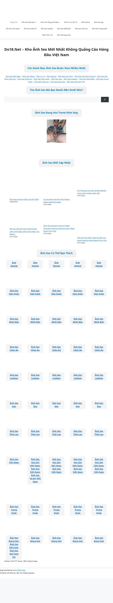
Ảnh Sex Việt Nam (29, 22)
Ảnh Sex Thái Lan (81, 28)
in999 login (21, 570)
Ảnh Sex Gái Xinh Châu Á (85, 76)
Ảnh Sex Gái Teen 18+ (76, 82)
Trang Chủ (13, 22)
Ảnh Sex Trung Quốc (99, 28)
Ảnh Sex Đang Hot (64, 35)
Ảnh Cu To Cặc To (70, 22)
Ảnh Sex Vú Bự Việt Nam (35, 478)
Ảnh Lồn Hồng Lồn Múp (50, 22)
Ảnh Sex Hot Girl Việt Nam (35, 462)
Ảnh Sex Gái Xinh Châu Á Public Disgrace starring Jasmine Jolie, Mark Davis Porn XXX (59, 228)
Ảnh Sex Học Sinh (65, 76)
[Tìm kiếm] (105, 99)
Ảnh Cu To (40, 76)
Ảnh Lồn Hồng (28, 76)
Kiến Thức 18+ (47, 35)
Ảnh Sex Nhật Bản (64, 28)
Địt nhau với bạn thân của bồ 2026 (24, 199)
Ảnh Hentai (85, 22)
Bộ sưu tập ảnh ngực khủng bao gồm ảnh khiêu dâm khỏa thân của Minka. (24, 231)
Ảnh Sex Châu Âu (30, 28)
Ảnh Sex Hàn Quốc (13, 28)
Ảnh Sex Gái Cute (58, 82)
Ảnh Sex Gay (98, 22)
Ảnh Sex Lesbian (47, 28)
